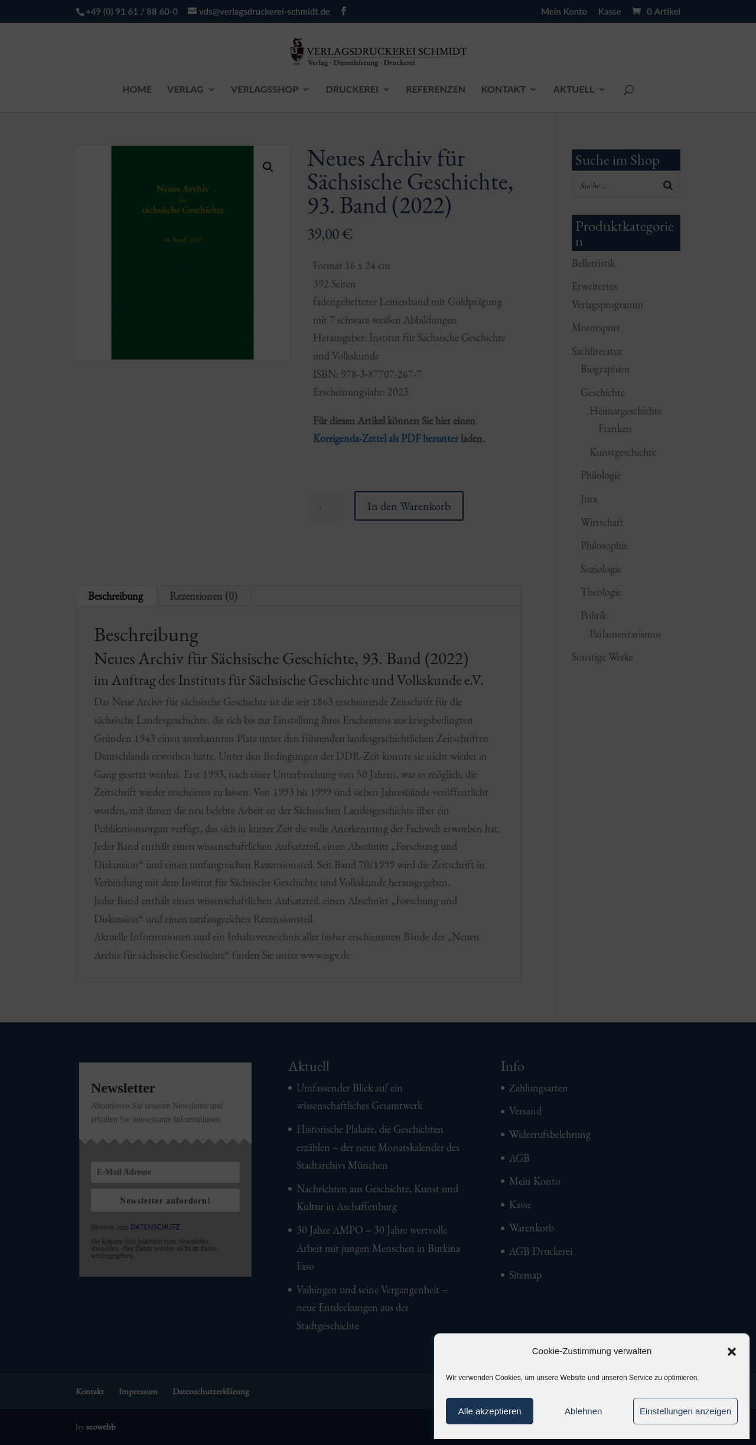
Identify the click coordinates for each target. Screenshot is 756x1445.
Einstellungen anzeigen (685, 1411)
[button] (732, 1352)
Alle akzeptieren (490, 1411)
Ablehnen (583, 1411)
